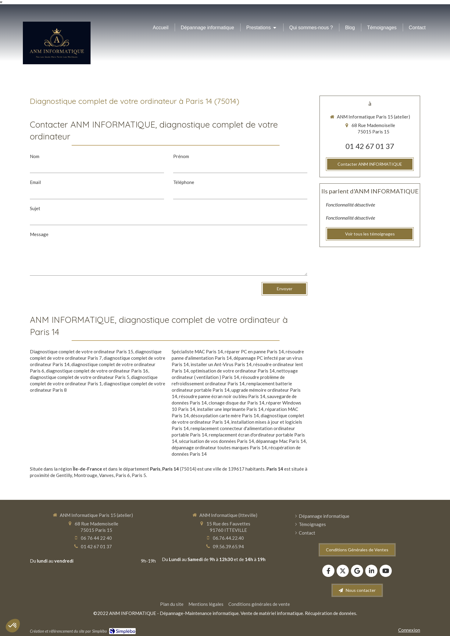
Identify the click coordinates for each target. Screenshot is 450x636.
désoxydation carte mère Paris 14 (225, 415)
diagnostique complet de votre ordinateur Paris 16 (97, 370)
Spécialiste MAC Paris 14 (197, 351)
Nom (34, 156)
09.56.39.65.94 (228, 546)
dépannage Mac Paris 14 (281, 441)
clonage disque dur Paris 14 (236, 402)
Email (35, 182)
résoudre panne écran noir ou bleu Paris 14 (222, 396)
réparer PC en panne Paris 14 (254, 351)
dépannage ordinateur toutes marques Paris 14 (219, 447)
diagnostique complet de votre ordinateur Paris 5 (79, 377)
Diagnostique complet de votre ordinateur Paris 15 (81, 351)
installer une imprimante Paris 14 (230, 409)
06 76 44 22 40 (96, 538)
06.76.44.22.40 (228, 538)
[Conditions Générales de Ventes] (357, 549)
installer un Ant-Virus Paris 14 (221, 364)
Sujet (35, 208)
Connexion (409, 630)
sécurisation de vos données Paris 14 (216, 441)
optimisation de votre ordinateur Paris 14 (233, 370)
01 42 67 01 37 (369, 146)
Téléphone (183, 182)
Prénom (181, 156)
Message (39, 234)
